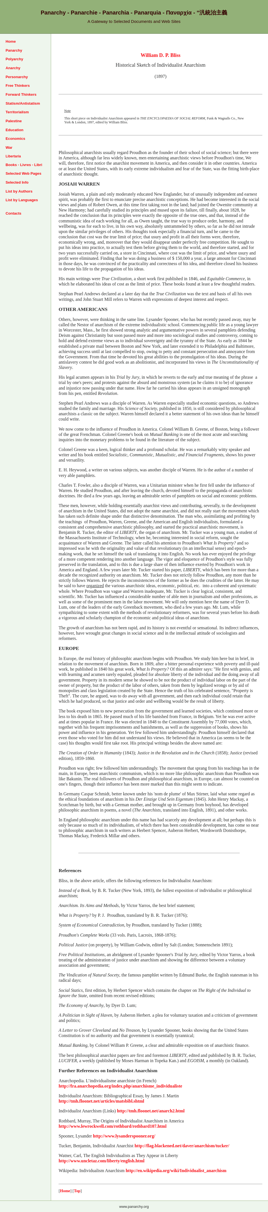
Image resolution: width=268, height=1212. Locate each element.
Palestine (14, 121)
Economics (15, 138)
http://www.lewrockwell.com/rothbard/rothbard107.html (112, 1126)
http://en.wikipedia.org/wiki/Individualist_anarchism (176, 1170)
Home (11, 41)
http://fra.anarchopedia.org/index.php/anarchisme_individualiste (120, 1086)
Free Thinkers (18, 85)
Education (14, 130)
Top (77, 1191)
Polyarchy (14, 59)
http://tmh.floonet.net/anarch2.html (151, 1110)
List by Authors (19, 191)
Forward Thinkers (21, 94)
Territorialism (17, 112)
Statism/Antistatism (23, 103)
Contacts (13, 213)
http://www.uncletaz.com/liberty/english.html (101, 1160)
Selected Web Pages (23, 173)
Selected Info (17, 182)
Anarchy (13, 68)
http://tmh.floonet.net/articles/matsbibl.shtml (101, 1101)
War (9, 147)
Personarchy (17, 77)
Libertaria (13, 156)
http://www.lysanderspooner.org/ (124, 1136)
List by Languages (22, 200)
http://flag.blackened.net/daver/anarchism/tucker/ (182, 1145)
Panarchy (14, 50)
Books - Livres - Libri (24, 165)
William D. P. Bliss (161, 55)
